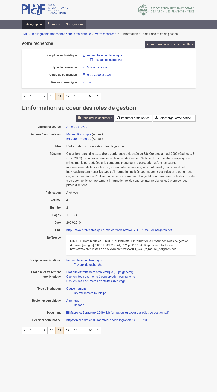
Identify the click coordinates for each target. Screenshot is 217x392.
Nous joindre (74, 24)
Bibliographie (33, 24)
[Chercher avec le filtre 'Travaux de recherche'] (88, 264)
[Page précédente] (25, 96)
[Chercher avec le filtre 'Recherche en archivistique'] (84, 260)
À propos (54, 24)
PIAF (25, 34)
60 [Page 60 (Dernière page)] (90, 96)
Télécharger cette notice (173, 118)
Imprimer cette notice (133, 118)
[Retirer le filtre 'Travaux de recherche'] (108, 60)
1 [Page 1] (31, 96)
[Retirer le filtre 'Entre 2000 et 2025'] (98, 75)
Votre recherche (105, 34)
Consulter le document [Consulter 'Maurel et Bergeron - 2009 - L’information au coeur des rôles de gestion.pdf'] (95, 118)
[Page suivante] (98, 96)
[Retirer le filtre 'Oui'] (88, 82)
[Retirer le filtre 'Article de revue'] (96, 67)
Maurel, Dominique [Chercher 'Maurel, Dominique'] (78, 134)
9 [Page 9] (44, 96)
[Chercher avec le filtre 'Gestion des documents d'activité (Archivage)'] (96, 281)
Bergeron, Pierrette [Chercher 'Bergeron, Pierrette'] (78, 139)
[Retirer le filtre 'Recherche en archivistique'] (104, 55)
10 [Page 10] (51, 96)
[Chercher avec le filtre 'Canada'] (79, 305)
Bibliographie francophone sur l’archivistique (61, 34)
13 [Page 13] (75, 96)
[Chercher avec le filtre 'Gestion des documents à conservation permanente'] (100, 276)
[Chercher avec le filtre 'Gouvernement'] (76, 288)
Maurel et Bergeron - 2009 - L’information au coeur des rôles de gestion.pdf (117, 312)
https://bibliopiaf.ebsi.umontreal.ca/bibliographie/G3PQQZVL (107, 320)
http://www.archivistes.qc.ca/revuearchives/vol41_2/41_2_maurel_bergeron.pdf (119, 230)
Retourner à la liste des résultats (170, 44)
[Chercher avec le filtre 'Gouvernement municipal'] (90, 293)
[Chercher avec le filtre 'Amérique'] (72, 300)
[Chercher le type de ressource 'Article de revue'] (76, 127)
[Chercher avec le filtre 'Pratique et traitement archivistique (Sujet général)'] (99, 272)
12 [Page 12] (67, 96)
